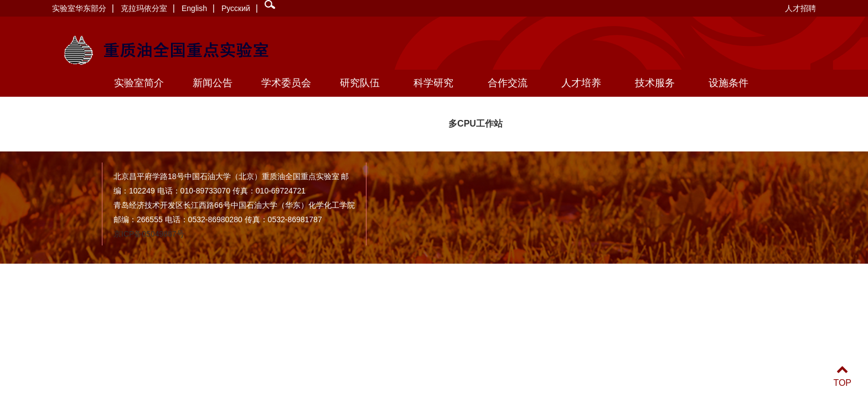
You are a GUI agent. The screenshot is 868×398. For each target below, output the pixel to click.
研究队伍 (360, 82)
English (194, 8)
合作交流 (508, 82)
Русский (235, 8)
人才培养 (581, 82)
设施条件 (728, 82)
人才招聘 (800, 8)
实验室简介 (139, 82)
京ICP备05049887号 (148, 233)
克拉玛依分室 (144, 8)
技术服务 (655, 82)
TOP (842, 376)
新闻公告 (212, 82)
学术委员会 (286, 82)
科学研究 (433, 82)
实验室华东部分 (79, 8)
